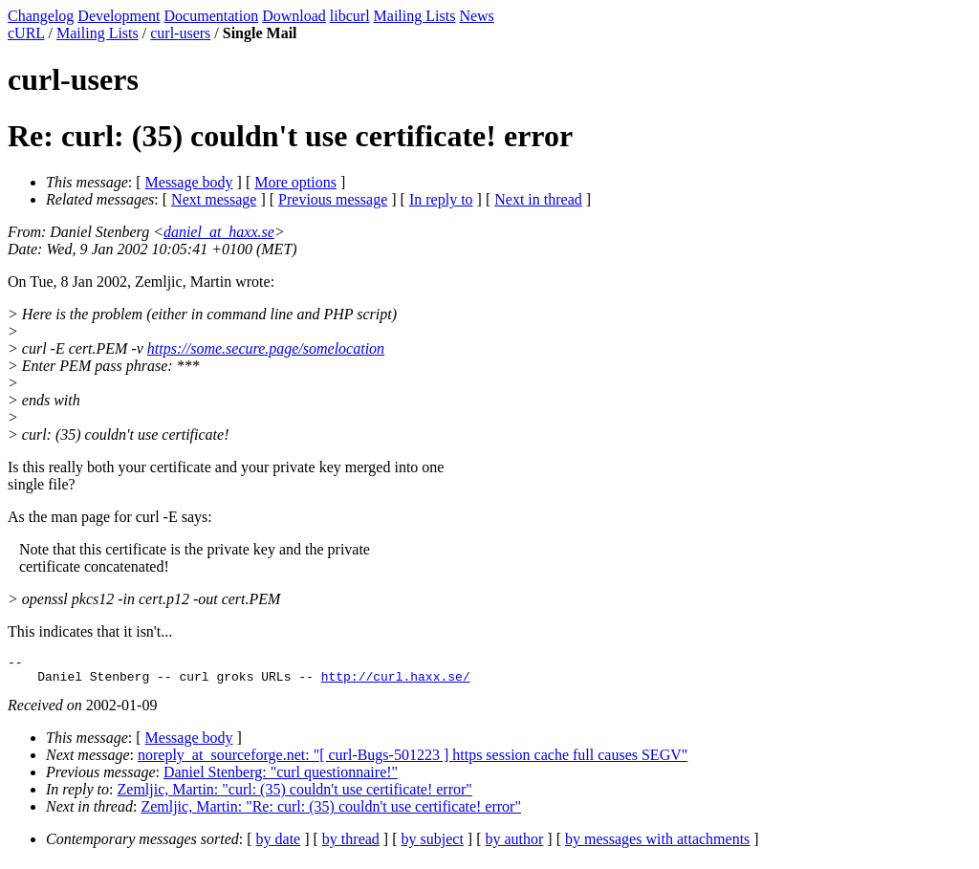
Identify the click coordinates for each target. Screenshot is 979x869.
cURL (26, 33)
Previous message (332, 199)
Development (118, 16)
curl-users (180, 33)
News (476, 16)
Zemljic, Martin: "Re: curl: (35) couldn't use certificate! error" (331, 812)
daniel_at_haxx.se (218, 232)
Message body (189, 182)
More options (295, 182)
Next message (213, 199)
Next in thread (538, 199)
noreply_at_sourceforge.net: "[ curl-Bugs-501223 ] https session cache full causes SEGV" (412, 760)
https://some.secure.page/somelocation (265, 348)
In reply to (441, 199)
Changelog (41, 16)
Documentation (211, 16)
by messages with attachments (657, 844)
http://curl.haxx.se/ (395, 681)
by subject (433, 844)
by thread (351, 844)
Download (294, 16)
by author (514, 844)
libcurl (350, 16)
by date (278, 844)
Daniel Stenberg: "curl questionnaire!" (280, 778)
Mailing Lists (415, 16)
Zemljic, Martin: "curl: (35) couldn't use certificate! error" (295, 795)
